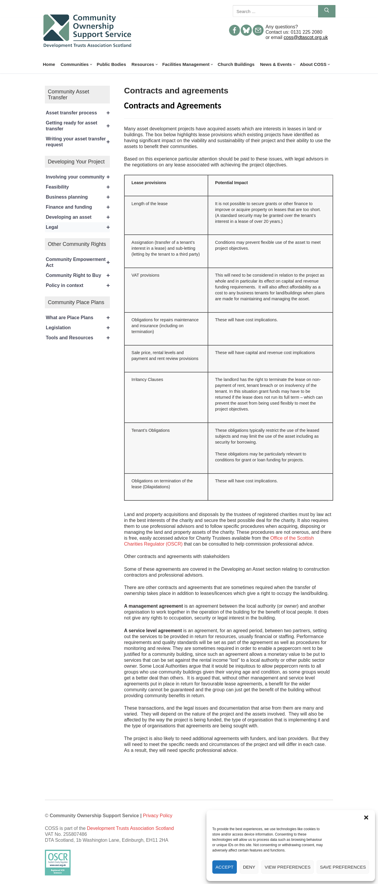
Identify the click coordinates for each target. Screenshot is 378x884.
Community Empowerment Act (78, 262)
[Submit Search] (326, 11)
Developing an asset (78, 217)
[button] (366, 817)
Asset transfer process (78, 113)
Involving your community (78, 177)
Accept (225, 867)
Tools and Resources (78, 338)
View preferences (287, 867)
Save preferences (343, 867)
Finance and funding (78, 207)
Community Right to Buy (78, 275)
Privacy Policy (157, 815)
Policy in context (78, 285)
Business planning (78, 197)
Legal (78, 227)
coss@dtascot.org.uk (306, 37)
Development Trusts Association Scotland (130, 828)
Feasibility (78, 187)
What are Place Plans (78, 318)
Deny (249, 867)
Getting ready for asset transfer (78, 126)
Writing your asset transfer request (78, 142)
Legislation (78, 328)
